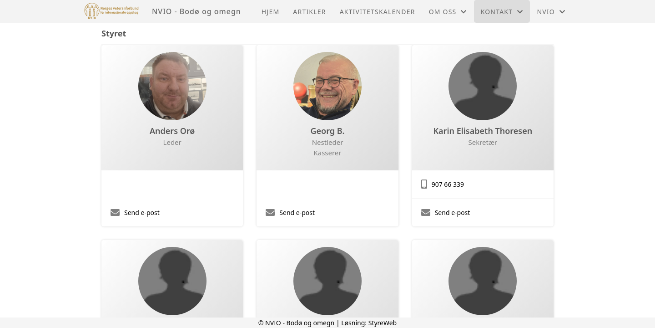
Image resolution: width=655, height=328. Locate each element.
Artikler (309, 11)
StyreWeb (382, 322)
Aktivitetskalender (377, 11)
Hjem (270, 11)
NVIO (551, 11)
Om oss (448, 11)
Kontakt (502, 11)
